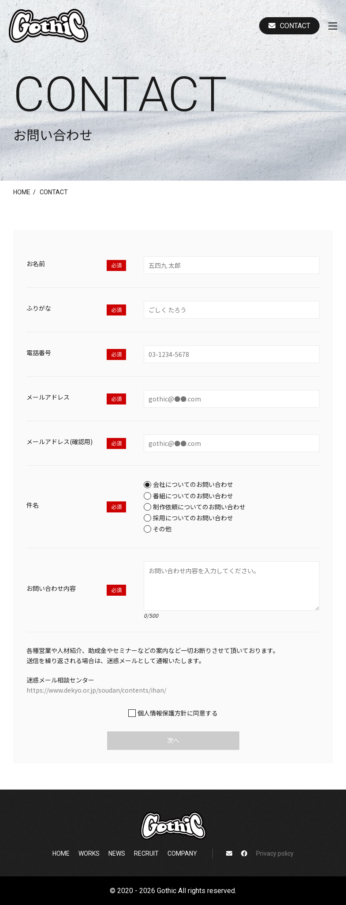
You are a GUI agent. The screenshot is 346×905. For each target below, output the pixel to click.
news (116, 853)
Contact (289, 26)
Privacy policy (275, 853)
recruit (146, 853)
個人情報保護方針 (162, 712)
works (89, 853)
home (21, 192)
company (182, 853)
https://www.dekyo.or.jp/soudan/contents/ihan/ (96, 690)
